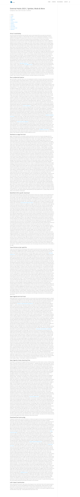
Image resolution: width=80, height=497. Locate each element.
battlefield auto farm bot (43, 129)
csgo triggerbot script (28, 64)
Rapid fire (12, 29)
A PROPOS (54, 2)
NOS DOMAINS (60, 2)
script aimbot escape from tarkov (27, 202)
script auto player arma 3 (34, 396)
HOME (49, 2)
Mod (11, 17)
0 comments (28, 10)
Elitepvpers (13, 19)
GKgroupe (13, 10)
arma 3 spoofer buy (26, 105)
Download (12, 25)
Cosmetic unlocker (14, 22)
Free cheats (13, 26)
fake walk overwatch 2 (24, 63)
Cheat (12, 20)
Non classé (23, 10)
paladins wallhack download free (35, 441)
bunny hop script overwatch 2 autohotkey (43, 328)
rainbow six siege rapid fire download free (25, 303)
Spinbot (12, 23)
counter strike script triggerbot (22, 121)
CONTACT (66, 2)
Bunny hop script (14, 27)
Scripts (12, 16)
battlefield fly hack (24, 472)
